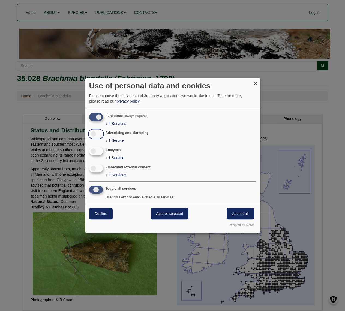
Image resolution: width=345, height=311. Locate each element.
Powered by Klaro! (241, 224)
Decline (101, 213)
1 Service (115, 140)
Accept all (240, 213)
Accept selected (169, 213)
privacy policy (128, 101)
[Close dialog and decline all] (256, 81)
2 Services (116, 123)
